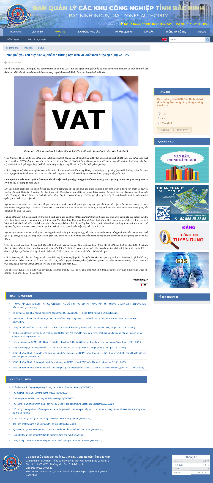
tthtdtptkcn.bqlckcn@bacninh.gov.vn (88, 471)
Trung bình (167, 123)
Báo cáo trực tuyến (37, 39)
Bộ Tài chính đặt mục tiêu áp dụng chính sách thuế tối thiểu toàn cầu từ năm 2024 (51, 429)
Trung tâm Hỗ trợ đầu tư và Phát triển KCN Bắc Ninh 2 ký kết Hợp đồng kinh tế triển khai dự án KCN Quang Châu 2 (67, 327)
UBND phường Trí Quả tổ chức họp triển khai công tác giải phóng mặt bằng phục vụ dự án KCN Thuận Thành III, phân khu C (71, 367)
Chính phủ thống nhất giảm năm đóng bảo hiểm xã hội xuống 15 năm (45, 418)
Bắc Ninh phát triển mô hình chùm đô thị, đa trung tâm (38, 424)
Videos (202, 32)
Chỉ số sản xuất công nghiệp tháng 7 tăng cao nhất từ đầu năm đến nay (46, 387)
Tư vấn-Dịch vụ (124, 32)
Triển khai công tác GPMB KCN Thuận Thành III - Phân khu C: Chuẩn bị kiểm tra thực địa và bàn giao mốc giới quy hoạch (70, 342)
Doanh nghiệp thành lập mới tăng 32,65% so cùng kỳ (37, 398)
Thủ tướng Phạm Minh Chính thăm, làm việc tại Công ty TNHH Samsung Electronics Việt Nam (57, 404)
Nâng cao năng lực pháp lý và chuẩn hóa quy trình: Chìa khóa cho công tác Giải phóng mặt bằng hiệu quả (62, 347)
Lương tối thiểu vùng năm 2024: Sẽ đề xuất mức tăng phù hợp (42, 435)
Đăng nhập (31, 475)
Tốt (163, 114)
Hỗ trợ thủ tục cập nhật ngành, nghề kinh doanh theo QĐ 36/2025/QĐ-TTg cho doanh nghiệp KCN (59, 313)
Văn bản (149, 32)
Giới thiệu (37, 32)
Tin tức (41, 48)
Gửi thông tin (13, 39)
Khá (164, 118)
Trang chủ (14, 32)
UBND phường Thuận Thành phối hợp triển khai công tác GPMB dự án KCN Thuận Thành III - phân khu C (62, 362)
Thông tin (59, 32)
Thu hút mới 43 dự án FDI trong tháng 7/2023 (33, 393)
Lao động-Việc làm (89, 32)
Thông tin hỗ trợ (176, 32)
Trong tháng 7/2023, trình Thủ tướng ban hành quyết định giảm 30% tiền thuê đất (50, 440)
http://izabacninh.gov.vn (47, 471)
